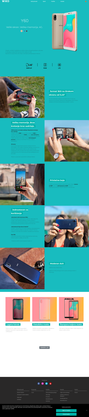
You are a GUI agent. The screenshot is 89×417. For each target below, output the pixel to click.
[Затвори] (86, 411)
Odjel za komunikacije (64, 392)
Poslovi (76, 392)
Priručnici (48, 396)
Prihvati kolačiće (66, 415)
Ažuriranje (48, 394)
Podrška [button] (53, 1)
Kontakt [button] (62, 1)
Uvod (32, 392)
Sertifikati (19, 399)
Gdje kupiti (19, 397)
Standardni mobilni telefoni (23, 394)
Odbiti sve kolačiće (66, 411)
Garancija (48, 401)
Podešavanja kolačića (66, 408)
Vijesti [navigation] (44, 1)
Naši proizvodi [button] (34, 1)
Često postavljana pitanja (51, 392)
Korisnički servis (49, 399)
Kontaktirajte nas (63, 398)
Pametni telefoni (20, 392)
